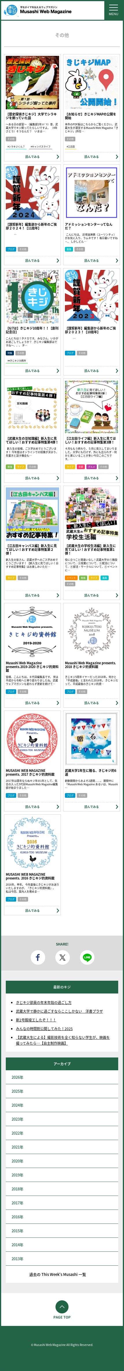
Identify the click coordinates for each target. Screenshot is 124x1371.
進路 (69, 249)
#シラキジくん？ (16, 146)
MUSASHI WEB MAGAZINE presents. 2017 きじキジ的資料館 (30, 772)
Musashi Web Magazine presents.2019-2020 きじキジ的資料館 (32, 666)
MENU (113, 14)
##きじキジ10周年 (17, 360)
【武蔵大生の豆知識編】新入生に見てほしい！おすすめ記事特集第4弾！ (32, 440)
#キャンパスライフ (40, 146)
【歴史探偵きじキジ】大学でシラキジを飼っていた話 (31, 116)
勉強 (10, 467)
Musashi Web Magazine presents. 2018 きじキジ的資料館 (90, 664)
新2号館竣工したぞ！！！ (36, 1020)
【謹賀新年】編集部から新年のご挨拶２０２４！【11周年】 (31, 226)
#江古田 (71, 146)
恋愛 (81, 467)
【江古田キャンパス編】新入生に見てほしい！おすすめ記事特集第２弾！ (31, 549)
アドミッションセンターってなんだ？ (88, 226)
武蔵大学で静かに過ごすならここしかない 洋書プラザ (59, 1011)
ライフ (20, 467)
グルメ (91, 467)
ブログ (11, 249)
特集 (10, 353)
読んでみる (32, 156)
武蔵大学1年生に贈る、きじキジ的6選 (90, 772)
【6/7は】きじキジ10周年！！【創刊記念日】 (32, 330)
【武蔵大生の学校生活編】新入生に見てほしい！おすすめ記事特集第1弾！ (90, 549)
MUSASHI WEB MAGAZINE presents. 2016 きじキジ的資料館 (30, 876)
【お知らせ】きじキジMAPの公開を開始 (90, 116)
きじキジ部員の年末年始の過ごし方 (44, 1002)
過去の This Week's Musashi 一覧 (57, 1274)
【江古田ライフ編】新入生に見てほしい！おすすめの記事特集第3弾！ (90, 440)
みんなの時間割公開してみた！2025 (44, 1028)
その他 (11, 139)
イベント (71, 578)
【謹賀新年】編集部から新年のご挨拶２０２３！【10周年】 (90, 330)
